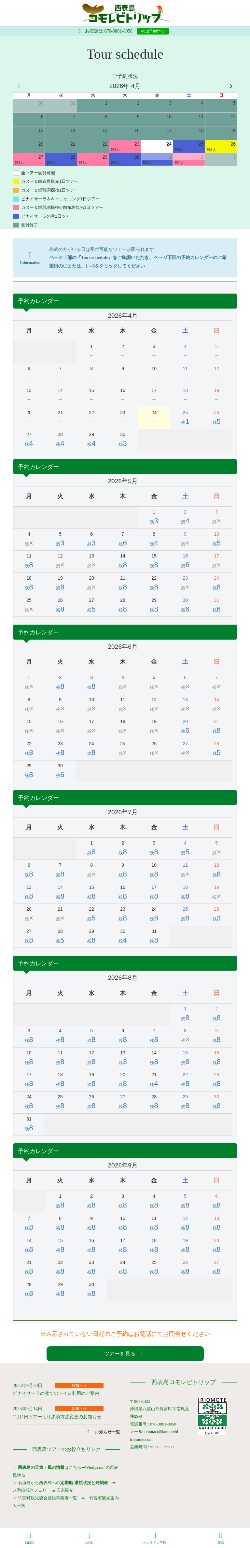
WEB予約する (153, 31)
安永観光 (64, 1490)
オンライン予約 (154, 1538)
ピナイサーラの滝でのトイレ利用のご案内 (56, 1393)
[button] (125, 1353)
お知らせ (79, 1385)
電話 (220, 1538)
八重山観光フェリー (32, 1490)
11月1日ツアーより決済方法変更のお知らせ (57, 1416)
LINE (89, 1538)
